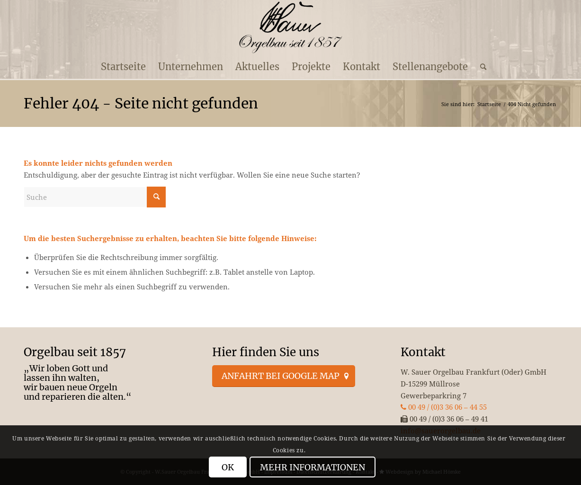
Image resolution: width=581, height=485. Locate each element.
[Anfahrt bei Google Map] (283, 376)
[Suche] (480, 67)
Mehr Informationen (312, 467)
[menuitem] (123, 67)
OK (228, 467)
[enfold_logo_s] (290, 27)
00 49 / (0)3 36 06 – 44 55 (444, 407)
